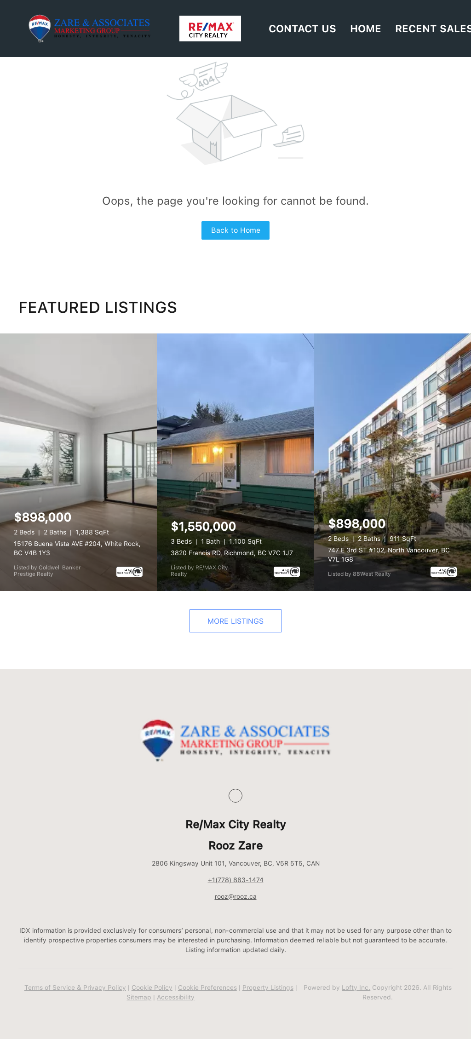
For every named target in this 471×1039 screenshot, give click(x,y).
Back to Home (235, 230)
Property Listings (267, 987)
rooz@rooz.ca (236, 896)
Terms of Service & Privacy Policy (75, 987)
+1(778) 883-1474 (236, 880)
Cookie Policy (152, 987)
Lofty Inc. (356, 987)
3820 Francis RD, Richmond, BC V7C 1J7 (232, 553)
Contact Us (302, 28)
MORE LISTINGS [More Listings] (235, 621)
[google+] (235, 796)
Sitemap (138, 997)
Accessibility (176, 997)
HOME (365, 28)
